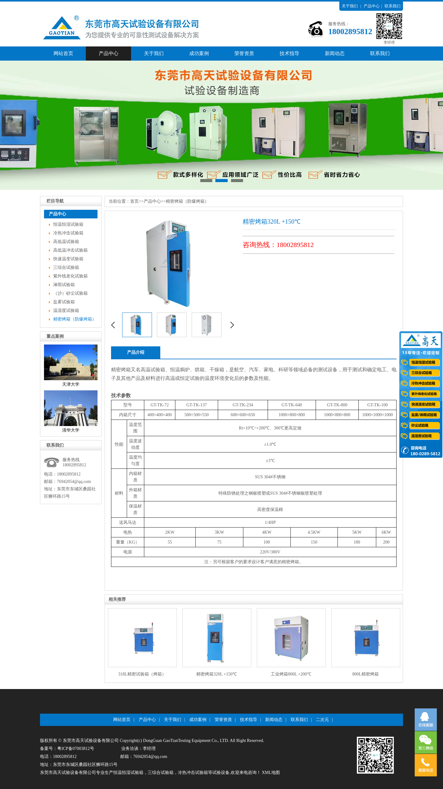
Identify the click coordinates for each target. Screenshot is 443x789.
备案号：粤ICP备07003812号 (67, 748)
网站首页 (63, 53)
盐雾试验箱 (64, 302)
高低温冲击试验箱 (70, 250)
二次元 (322, 719)
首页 (134, 201)
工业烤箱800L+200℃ (291, 674)
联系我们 (393, 6)
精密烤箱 (121, 369)
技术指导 (289, 53)
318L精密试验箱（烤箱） (142, 674)
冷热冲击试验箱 (68, 233)
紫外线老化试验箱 (70, 276)
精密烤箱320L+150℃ (216, 674)
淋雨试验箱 (64, 284)
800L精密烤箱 (365, 674)
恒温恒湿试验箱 (68, 224)
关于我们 (350, 6)
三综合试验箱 (66, 267)
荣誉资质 (244, 53)
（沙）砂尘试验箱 (70, 293)
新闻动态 (335, 53)
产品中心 (372, 6)
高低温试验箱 (66, 241)
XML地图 (271, 772)
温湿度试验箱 (66, 310)
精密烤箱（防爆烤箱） (74, 319)
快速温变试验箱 (68, 259)
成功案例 (199, 53)
